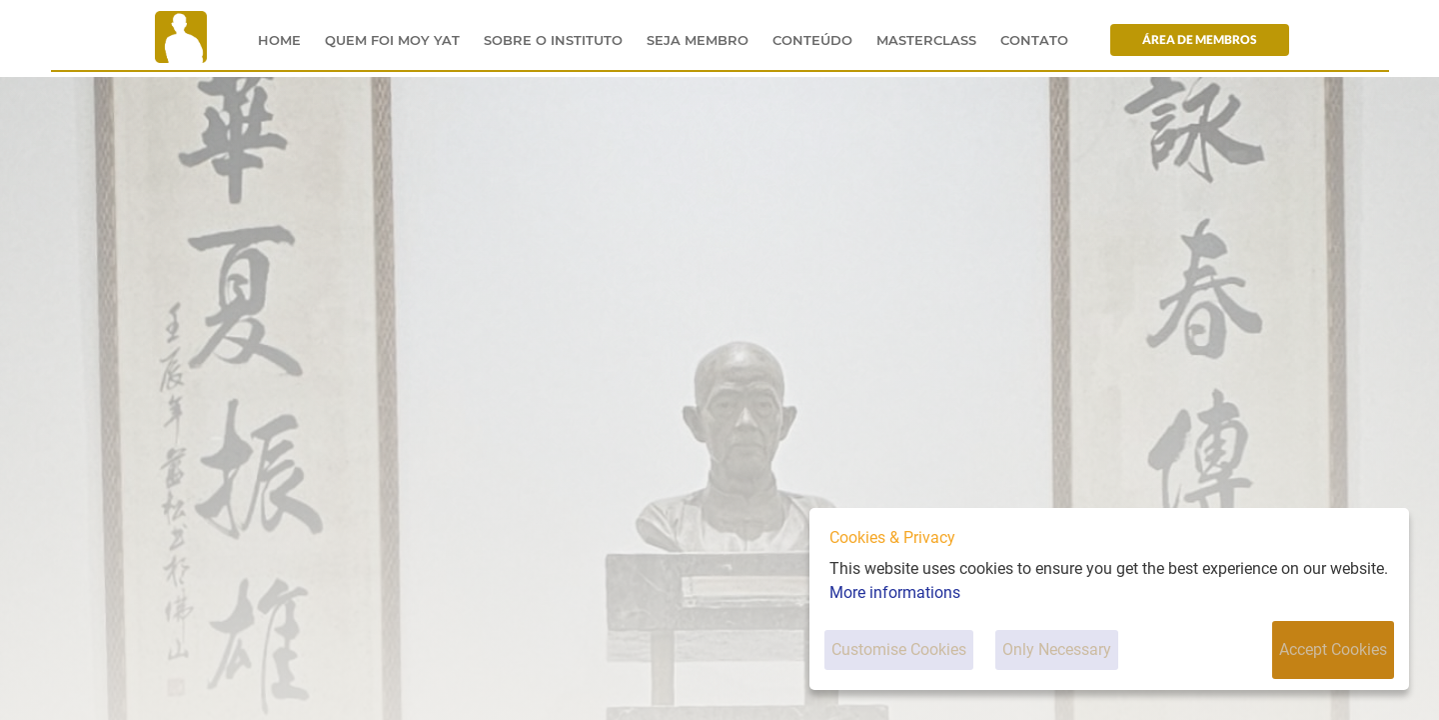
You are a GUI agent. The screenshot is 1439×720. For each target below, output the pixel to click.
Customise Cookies (898, 649)
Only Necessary (1056, 649)
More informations (894, 592)
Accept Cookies (1333, 649)
